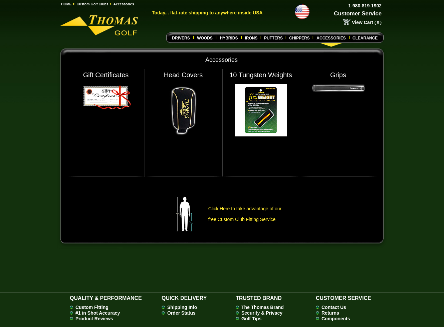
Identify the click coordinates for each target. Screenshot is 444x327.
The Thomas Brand (262, 307)
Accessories (331, 38)
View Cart (362, 22)
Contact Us (333, 307)
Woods (205, 38)
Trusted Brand (259, 298)
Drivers (181, 38)
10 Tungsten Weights (260, 75)
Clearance (365, 38)
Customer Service (358, 13)
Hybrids (229, 38)
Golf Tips (251, 318)
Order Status (181, 313)
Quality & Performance (106, 298)
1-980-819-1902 (365, 5)
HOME (66, 4)
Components (335, 318)
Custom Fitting (91, 307)
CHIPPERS (299, 38)
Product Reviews (94, 318)
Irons (251, 38)
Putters (273, 38)
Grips (338, 75)
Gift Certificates (106, 75)
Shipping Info (182, 307)
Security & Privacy (261, 313)
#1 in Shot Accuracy (97, 313)
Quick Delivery (184, 298)
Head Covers (183, 75)
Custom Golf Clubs (92, 4)
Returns (330, 313)
